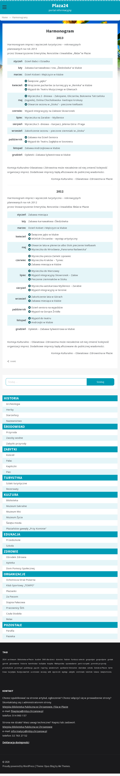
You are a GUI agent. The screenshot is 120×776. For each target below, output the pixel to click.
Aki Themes (64, 766)
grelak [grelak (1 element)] (110, 659)
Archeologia (13, 403)
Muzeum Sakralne (16, 506)
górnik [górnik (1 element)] (5, 663)
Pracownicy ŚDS (15, 607)
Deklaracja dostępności (15, 742)
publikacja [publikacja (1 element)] (28, 668)
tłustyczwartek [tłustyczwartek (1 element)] (23, 672)
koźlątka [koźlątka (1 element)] (42, 663)
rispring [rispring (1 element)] (44, 668)
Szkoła (10, 545)
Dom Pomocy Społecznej (20, 568)
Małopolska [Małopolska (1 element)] (59, 663)
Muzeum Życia (14, 517)
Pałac (9, 460)
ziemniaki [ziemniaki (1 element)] (80, 672)
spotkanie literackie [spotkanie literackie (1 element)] (68, 668)
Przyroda (11, 432)
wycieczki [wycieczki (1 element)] (56, 672)
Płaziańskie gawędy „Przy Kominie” (26, 528)
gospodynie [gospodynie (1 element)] (101, 659)
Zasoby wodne (14, 437)
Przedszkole (13, 540)
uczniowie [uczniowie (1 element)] (35, 672)
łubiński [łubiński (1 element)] (89, 672)
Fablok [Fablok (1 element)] (67, 659)
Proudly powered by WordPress (18, 766)
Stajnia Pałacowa (15, 602)
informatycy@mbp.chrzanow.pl (29, 731)
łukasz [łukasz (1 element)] (96, 672)
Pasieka (10, 636)
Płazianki (11, 591)
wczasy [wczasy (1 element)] (44, 672)
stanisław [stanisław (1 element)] (82, 668)
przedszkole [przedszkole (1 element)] (7, 668)
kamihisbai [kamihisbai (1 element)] (33, 663)
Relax (9, 619)
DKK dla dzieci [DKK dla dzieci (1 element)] (48, 659)
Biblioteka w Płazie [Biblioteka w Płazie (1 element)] (26, 659)
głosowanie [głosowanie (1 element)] (14, 663)
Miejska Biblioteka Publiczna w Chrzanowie (27, 726)
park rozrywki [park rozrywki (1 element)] (84, 663)
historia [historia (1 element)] (23, 663)
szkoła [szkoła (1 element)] (90, 668)
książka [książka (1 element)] (50, 663)
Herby (10, 409)
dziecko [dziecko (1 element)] (59, 659)
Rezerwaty (12, 488)
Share (11, 361)
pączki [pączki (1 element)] (36, 668)
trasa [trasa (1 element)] (4, 672)
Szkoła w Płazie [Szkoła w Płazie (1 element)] (100, 668)
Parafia (10, 630)
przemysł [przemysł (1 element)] (18, 668)
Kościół (10, 455)
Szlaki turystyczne (16, 483)
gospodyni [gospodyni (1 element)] (90, 659)
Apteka (10, 562)
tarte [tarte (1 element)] (110, 668)
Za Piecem (12, 596)
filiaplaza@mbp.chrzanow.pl (27, 711)
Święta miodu (13, 522)
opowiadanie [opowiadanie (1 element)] (71, 663)
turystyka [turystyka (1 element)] (12, 672)
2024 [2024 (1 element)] (4, 659)
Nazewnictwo (14, 420)
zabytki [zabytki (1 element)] (72, 672)
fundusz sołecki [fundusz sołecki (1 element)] (78, 659)
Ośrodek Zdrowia (16, 557)
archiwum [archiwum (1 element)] (12, 659)
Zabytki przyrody (16, 443)
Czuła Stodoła (13, 613)
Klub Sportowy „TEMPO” (20, 585)
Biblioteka (12, 500)
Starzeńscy (12, 415)
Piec (8, 471)
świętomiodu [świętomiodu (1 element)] (106, 672)
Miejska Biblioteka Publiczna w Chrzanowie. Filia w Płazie (35, 706)
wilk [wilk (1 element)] (49, 672)
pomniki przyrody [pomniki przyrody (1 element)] (98, 663)
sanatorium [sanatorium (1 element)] (54, 668)
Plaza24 (60, 5)
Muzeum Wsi (13, 511)
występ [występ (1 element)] (64, 672)
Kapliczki (11, 466)
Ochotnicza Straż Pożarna (20, 579)
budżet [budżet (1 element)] (38, 659)
